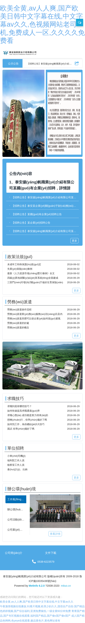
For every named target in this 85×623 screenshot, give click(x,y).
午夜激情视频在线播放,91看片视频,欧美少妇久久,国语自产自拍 (36, 606)
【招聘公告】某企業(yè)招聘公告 (29, 222)
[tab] (15, 499)
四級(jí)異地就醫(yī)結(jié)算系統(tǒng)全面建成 (32, 277)
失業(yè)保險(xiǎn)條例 (19, 268)
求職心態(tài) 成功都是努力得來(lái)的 (27, 415)
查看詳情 (55, 533)
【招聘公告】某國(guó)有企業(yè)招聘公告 (35, 214)
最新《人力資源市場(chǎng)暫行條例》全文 (31, 273)
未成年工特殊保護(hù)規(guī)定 (24, 264)
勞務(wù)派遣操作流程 (19, 309)
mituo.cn (66, 585)
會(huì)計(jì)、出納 (17, 469)
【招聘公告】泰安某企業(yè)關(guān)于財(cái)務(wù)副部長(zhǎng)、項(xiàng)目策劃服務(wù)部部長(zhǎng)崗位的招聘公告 (43, 205)
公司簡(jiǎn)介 (13, 552)
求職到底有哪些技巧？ (19, 406)
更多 (74, 240)
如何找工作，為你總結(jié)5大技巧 (25, 424)
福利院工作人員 (15, 460)
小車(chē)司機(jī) (16, 456)
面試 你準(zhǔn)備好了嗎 (20, 428)
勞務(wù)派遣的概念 (18, 327)
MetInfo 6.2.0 (37, 585)
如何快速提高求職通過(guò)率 (23, 410)
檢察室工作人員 (15, 465)
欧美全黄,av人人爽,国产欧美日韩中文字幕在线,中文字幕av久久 (36, 601)
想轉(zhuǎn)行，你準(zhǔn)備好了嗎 (27, 419)
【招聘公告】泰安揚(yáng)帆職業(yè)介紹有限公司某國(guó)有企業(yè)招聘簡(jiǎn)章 (43, 197)
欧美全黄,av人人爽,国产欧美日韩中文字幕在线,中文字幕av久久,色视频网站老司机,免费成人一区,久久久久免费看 (42, 24)
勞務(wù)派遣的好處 (18, 323)
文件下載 (50, 552)
